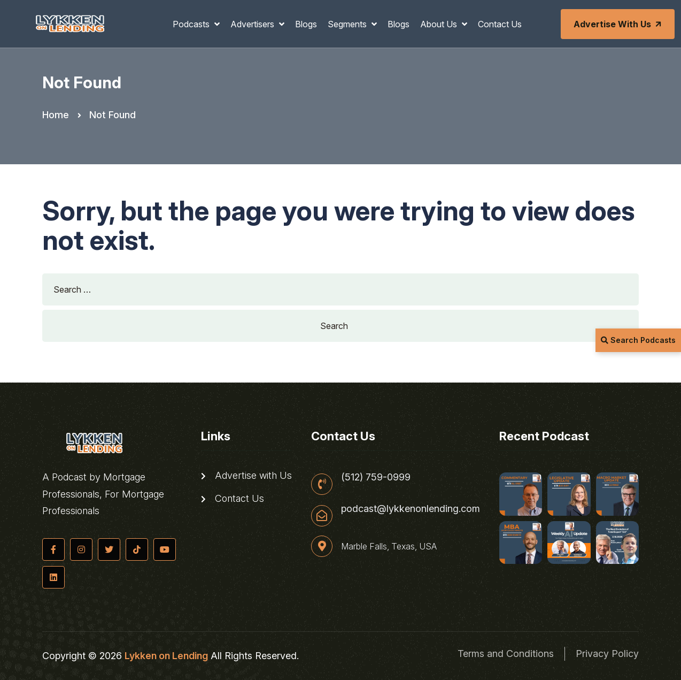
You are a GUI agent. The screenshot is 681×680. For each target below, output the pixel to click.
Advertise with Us (618, 24)
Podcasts (192, 24)
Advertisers (253, 24)
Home (55, 114)
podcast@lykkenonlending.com (410, 509)
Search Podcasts (638, 340)
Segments (348, 24)
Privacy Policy (607, 653)
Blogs (306, 24)
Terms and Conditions (506, 653)
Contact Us (500, 24)
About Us (439, 24)
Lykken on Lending (166, 655)
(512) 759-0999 (376, 477)
